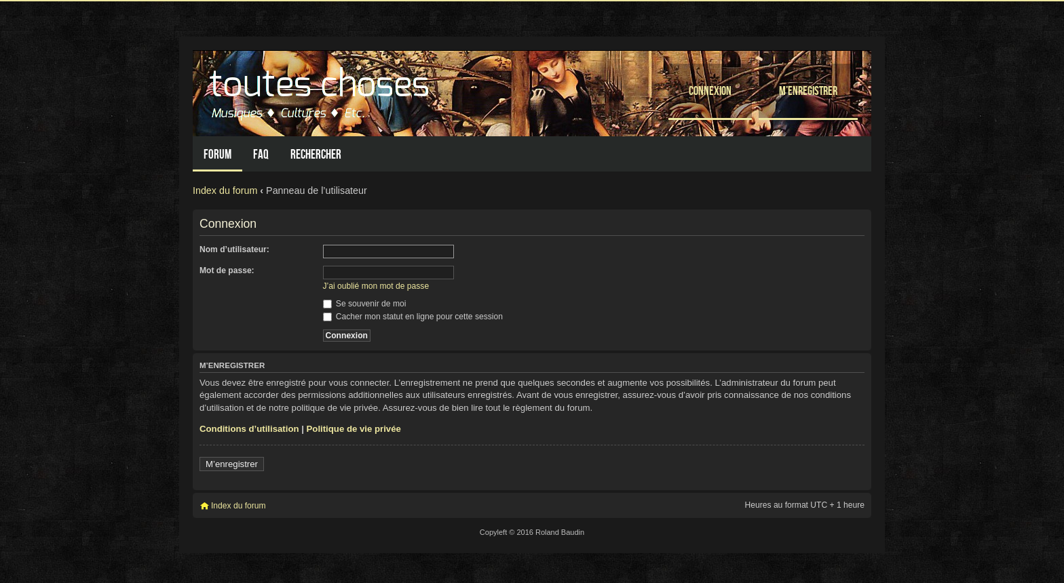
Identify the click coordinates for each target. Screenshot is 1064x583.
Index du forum (225, 190)
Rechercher (315, 154)
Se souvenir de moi (364, 303)
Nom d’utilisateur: (234, 249)
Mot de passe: (227, 270)
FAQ (261, 154)
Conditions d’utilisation (249, 429)
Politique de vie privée (354, 429)
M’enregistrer (808, 90)
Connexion (710, 90)
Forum (217, 154)
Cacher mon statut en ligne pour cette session (413, 316)
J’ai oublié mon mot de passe (376, 286)
